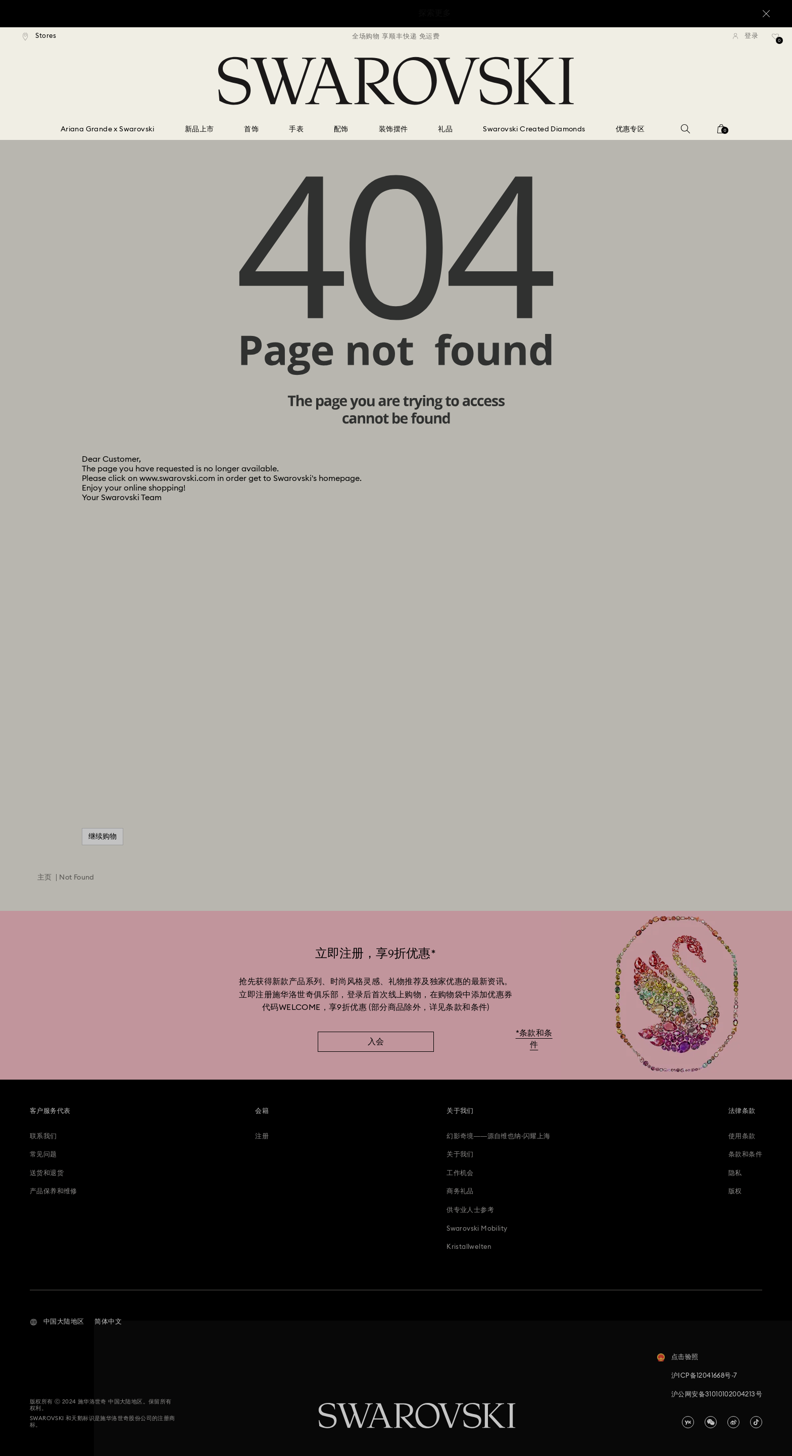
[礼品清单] (775, 39)
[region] (396, 36)
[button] (57, 1322)
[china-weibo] (733, 1422)
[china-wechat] (711, 1422)
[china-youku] (688, 1422)
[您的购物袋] (721, 132)
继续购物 (102, 836)
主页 (44, 877)
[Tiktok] (756, 1422)
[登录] (745, 36)
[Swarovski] (396, 81)
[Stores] (40, 36)
